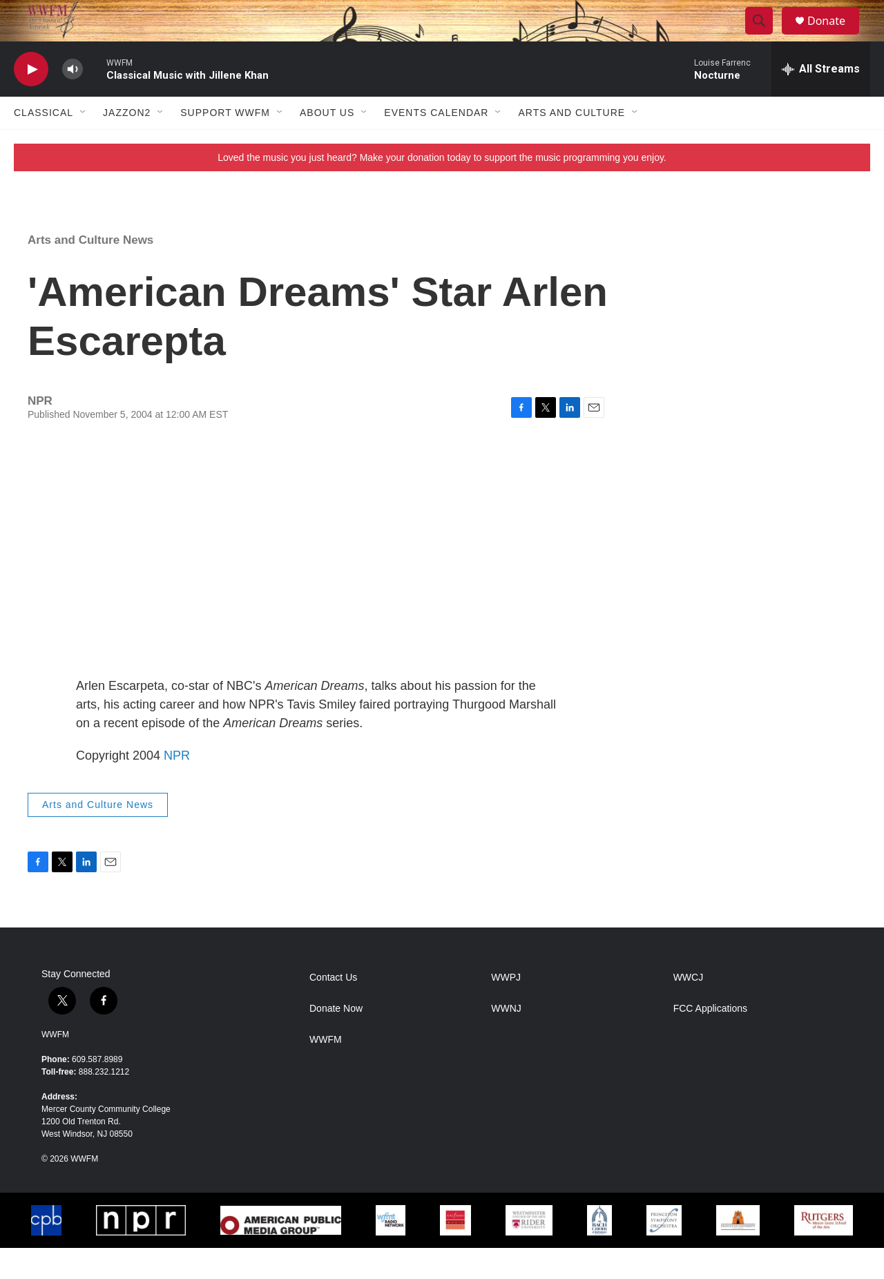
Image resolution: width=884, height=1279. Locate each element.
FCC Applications (710, 1040)
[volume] (72, 100)
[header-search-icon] (765, 36)
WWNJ (506, 1040)
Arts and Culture (571, 143)
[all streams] (820, 100)
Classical (43, 143)
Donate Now (336, 1040)
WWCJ (688, 1008)
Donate (835, 36)
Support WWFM (225, 143)
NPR (177, 787)
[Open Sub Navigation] (83, 143)
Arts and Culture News (90, 271)
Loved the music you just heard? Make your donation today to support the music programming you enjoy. (442, 188)
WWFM (55, 1065)
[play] (31, 100)
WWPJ (506, 1008)
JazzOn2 (127, 143)
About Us (327, 143)
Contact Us (333, 1008)
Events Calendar (436, 143)
